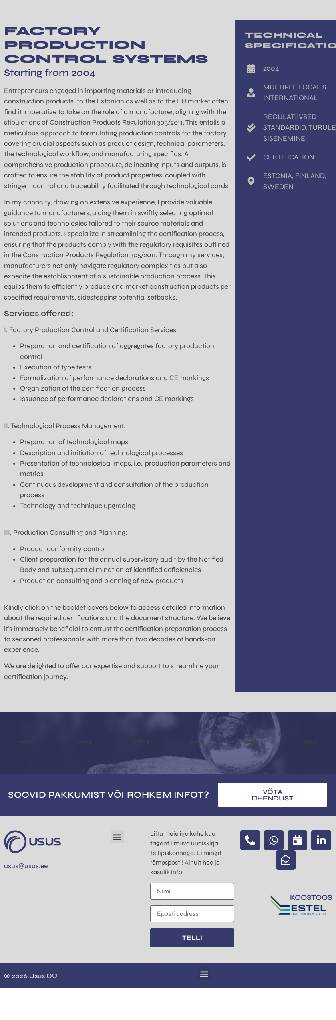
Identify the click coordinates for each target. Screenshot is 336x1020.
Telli (192, 937)
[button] (117, 836)
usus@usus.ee (26, 866)
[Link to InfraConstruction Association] (299, 907)
